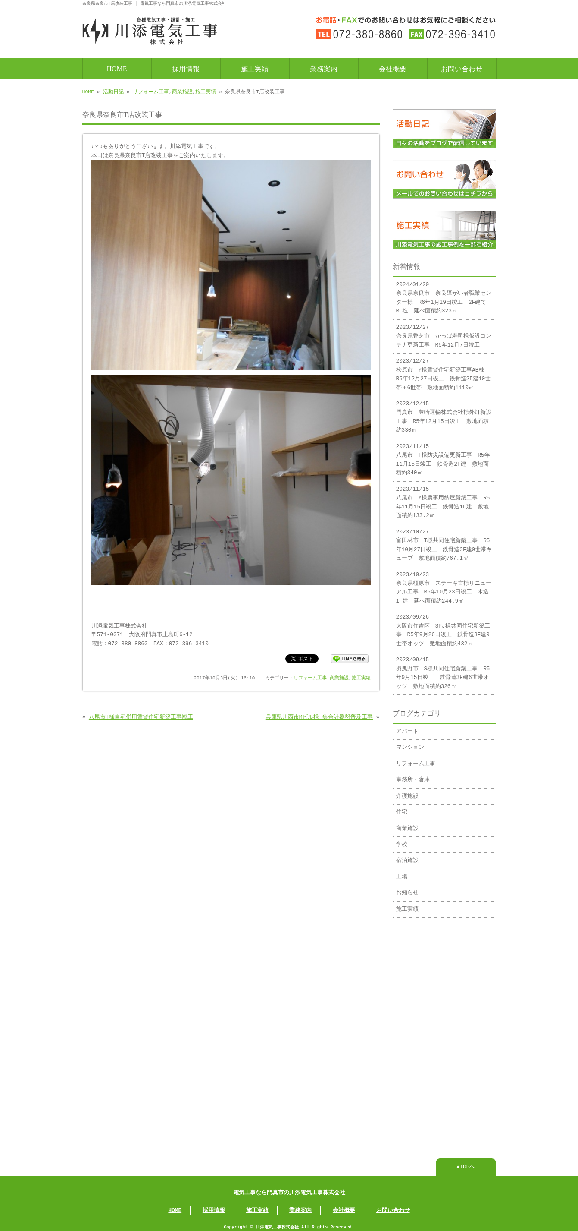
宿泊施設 (407, 857)
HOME (116, 68)
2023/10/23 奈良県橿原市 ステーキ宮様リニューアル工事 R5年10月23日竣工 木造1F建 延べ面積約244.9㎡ (443, 585)
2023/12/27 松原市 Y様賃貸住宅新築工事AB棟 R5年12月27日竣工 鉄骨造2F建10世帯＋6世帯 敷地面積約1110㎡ (443, 371)
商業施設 (182, 91)
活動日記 (113, 91)
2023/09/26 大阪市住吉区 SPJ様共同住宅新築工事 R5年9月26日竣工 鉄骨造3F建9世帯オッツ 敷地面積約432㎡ (443, 627)
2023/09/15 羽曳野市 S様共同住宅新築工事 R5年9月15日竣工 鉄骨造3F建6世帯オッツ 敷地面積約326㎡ (443, 670)
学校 (401, 841)
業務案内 (323, 68)
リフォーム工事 (151, 91)
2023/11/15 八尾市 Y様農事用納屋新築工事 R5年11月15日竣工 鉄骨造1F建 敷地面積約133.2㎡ (443, 499)
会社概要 (392, 68)
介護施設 (407, 793)
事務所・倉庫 (413, 776)
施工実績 (255, 68)
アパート (407, 728)
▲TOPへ (465, 1163)
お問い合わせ (461, 68)
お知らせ (407, 889)
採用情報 (186, 68)
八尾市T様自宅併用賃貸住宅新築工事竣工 (141, 716)
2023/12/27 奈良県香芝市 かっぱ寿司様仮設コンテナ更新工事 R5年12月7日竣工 (443, 333)
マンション (410, 744)
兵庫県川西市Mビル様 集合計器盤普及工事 (319, 716)
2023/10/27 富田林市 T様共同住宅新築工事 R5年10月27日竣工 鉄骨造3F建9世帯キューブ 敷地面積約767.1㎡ (444, 542)
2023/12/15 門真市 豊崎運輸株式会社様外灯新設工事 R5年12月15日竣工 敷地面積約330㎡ (443, 414)
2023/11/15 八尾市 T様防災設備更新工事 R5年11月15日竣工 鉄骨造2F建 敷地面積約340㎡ (443, 456)
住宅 (401, 809)
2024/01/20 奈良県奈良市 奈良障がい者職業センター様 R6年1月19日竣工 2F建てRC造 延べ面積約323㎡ (443, 295)
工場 (401, 873)
